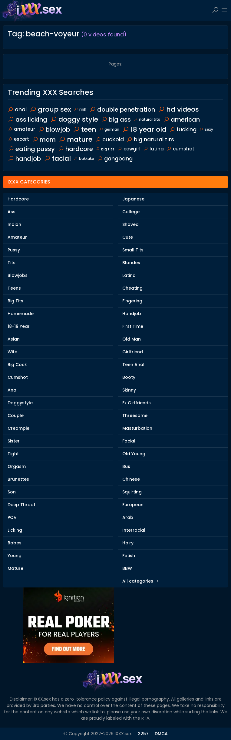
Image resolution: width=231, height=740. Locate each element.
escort (18, 139)
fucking (183, 129)
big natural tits (150, 139)
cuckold (109, 139)
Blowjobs (18, 275)
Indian (14, 224)
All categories (140, 581)
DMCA (161, 734)
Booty (128, 377)
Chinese (131, 479)
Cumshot (18, 377)
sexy (206, 129)
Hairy (128, 543)
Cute (127, 237)
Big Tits (15, 301)
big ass (116, 119)
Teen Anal (133, 365)
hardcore (75, 149)
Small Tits (133, 250)
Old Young (133, 454)
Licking (15, 530)
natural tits (147, 119)
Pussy (14, 250)
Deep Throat (21, 505)
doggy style (74, 119)
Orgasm (17, 466)
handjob (24, 158)
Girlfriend (132, 352)
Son (12, 492)
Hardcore (18, 199)
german (109, 129)
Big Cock (17, 365)
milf (80, 109)
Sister (14, 441)
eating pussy (31, 149)
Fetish (128, 556)
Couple (16, 415)
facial (57, 158)
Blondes (131, 263)
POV (12, 517)
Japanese (133, 199)
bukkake (84, 158)
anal (17, 109)
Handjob (131, 314)
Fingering (132, 301)
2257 (143, 734)
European (133, 505)
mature (75, 139)
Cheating (132, 288)
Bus (126, 466)
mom (44, 139)
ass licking (27, 119)
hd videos (178, 109)
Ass (11, 212)
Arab (127, 517)
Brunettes (18, 479)
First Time (132, 326)
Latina (129, 275)
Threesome (134, 415)
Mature (15, 568)
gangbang (115, 158)
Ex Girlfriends (136, 403)
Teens (14, 288)
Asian (14, 339)
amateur (21, 129)
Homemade (21, 314)
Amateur (17, 237)
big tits (105, 149)
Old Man (131, 339)
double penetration (122, 109)
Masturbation (137, 428)
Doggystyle (20, 403)
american (181, 119)
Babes (14, 543)
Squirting (132, 492)
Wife (12, 352)
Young (14, 556)
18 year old (144, 129)
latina (154, 149)
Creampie (18, 428)
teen (84, 129)
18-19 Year (19, 326)
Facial (128, 441)
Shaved (130, 224)
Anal (13, 390)
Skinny (129, 390)
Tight (13, 454)
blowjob (54, 129)
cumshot (180, 149)
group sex (50, 109)
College (131, 212)
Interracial (133, 530)
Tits (11, 263)
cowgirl (128, 149)
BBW (127, 568)
